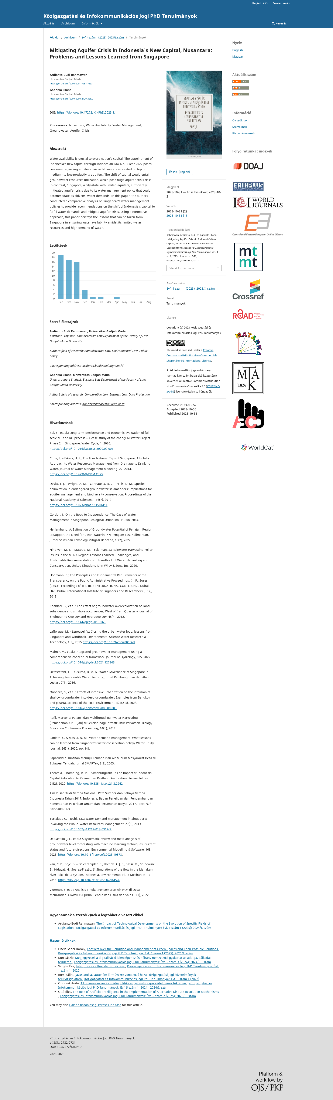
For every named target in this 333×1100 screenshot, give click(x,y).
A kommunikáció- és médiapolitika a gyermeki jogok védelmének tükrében (133, 983)
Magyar (237, 56)
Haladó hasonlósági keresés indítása (95, 1005)
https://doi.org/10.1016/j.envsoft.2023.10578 (90, 854)
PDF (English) (181, 172)
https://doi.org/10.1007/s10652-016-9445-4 (89, 880)
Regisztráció (260, 3)
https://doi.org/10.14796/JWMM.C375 (76, 474)
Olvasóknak (239, 120)
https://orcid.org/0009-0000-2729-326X (71, 98)
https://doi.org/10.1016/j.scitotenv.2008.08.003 (83, 708)
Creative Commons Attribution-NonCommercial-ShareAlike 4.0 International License (191, 355)
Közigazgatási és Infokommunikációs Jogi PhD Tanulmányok (120, 15)
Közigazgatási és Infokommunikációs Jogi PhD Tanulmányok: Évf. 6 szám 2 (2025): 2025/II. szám (128, 996)
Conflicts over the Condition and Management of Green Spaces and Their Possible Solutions (153, 949)
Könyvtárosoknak (243, 133)
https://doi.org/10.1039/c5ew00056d (109, 642)
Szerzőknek (239, 127)
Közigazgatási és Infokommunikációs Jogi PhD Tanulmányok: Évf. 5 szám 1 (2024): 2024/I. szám (135, 985)
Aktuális (49, 23)
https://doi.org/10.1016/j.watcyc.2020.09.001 (81, 449)
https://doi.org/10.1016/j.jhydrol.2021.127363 (82, 662)
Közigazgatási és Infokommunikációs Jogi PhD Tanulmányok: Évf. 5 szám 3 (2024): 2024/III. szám (142, 962)
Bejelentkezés (281, 3)
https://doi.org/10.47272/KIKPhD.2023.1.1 (87, 112)
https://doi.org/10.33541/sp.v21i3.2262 (95, 783)
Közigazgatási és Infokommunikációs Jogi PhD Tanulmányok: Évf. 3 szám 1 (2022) (141, 979)
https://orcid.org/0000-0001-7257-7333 (71, 83)
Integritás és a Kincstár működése (100, 966)
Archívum (68, 23)
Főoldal (54, 37)
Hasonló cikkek (63, 940)
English (237, 50)
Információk (91, 23)
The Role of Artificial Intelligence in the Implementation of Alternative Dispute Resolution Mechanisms (146, 992)
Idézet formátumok (181, 268)
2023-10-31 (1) (176, 215)
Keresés (279, 23)
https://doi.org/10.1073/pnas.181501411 (78, 505)
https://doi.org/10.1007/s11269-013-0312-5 (80, 829)
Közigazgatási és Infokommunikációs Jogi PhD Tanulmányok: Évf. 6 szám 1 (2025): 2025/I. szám (143, 928)
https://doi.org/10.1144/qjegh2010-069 (78, 622)
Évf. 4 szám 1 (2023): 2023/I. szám (103, 37)
